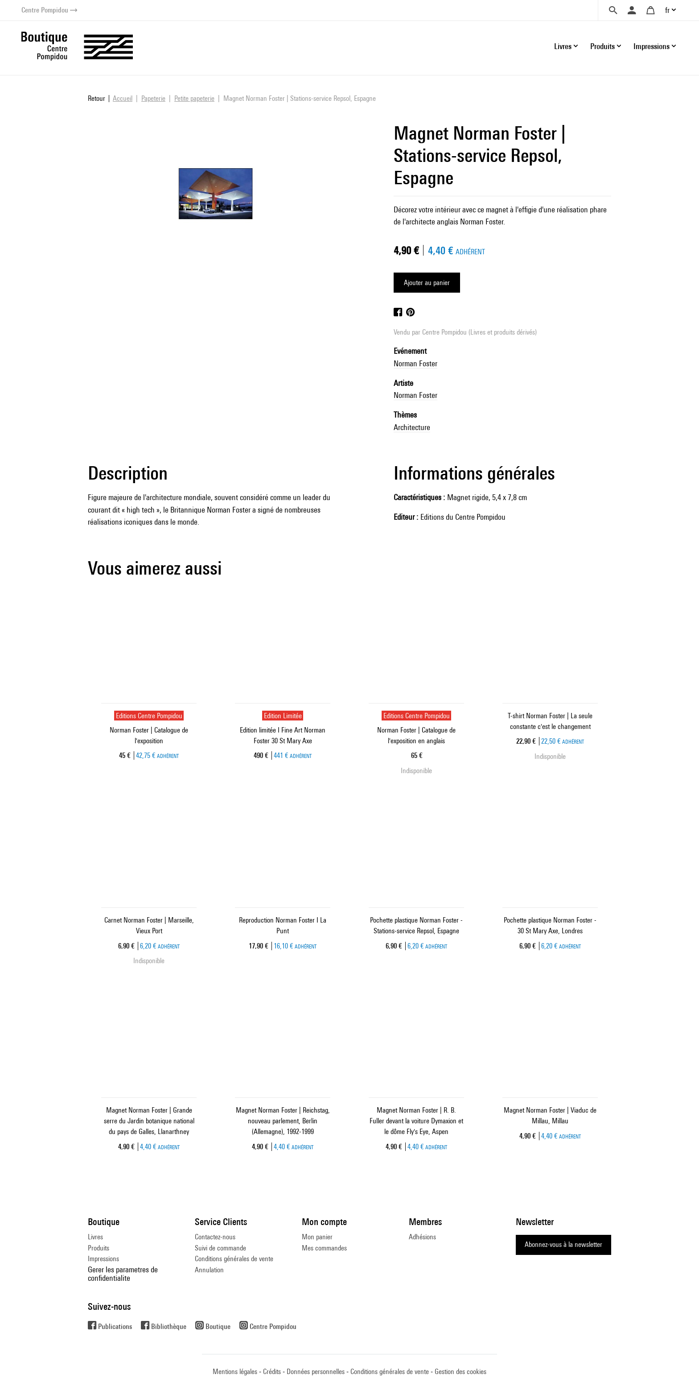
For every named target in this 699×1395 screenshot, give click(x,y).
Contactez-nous (215, 1237)
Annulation (209, 1270)
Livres (95, 1237)
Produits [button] (602, 46)
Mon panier (317, 1237)
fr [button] (667, 10)
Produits (98, 1248)
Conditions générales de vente (234, 1258)
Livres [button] (563, 46)
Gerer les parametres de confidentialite (123, 1273)
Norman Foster (415, 363)
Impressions (103, 1258)
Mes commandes (324, 1248)
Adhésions (422, 1237)
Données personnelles (316, 1371)
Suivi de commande (220, 1248)
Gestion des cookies (460, 1371)
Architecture (412, 427)
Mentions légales (235, 1371)
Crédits (272, 1371)
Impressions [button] (651, 46)
